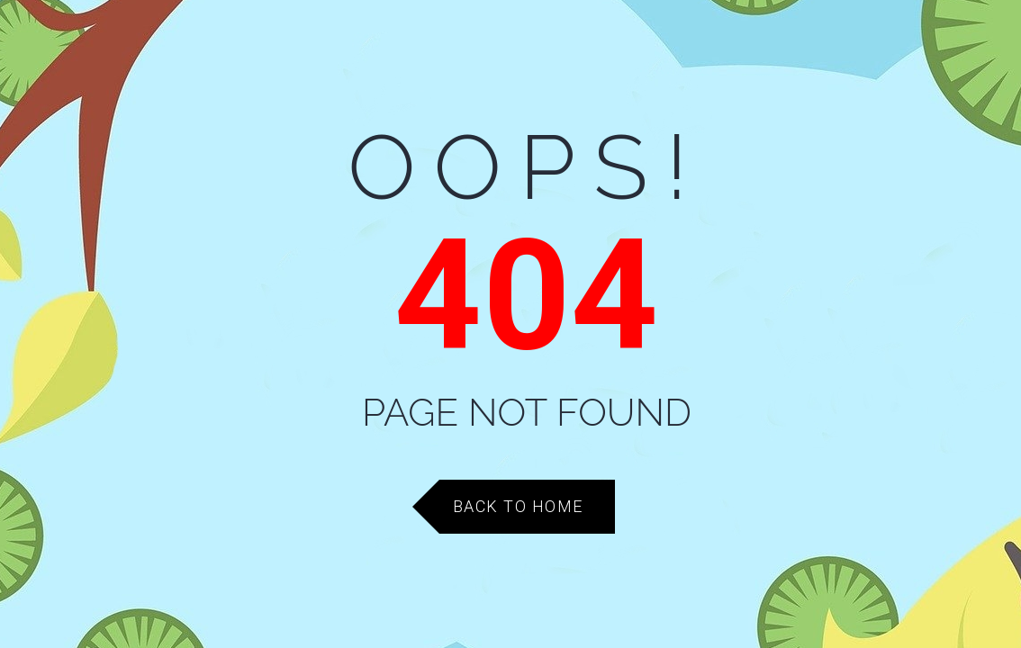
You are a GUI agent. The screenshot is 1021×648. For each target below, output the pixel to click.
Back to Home (518, 506)
